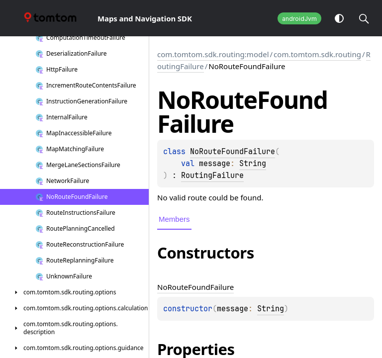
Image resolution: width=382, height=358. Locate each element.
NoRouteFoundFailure (232, 152)
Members (174, 219)
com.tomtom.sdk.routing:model (213, 54)
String (252, 164)
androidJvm (299, 18)
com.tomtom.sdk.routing (317, 54)
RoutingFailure (212, 175)
